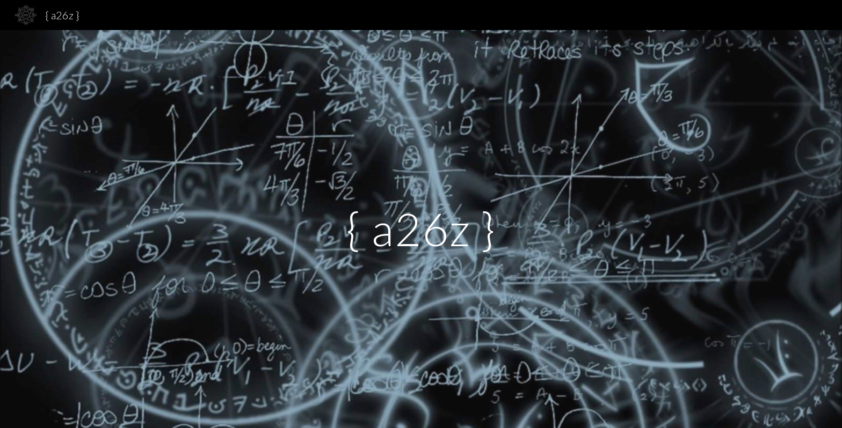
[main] (421, 229)
